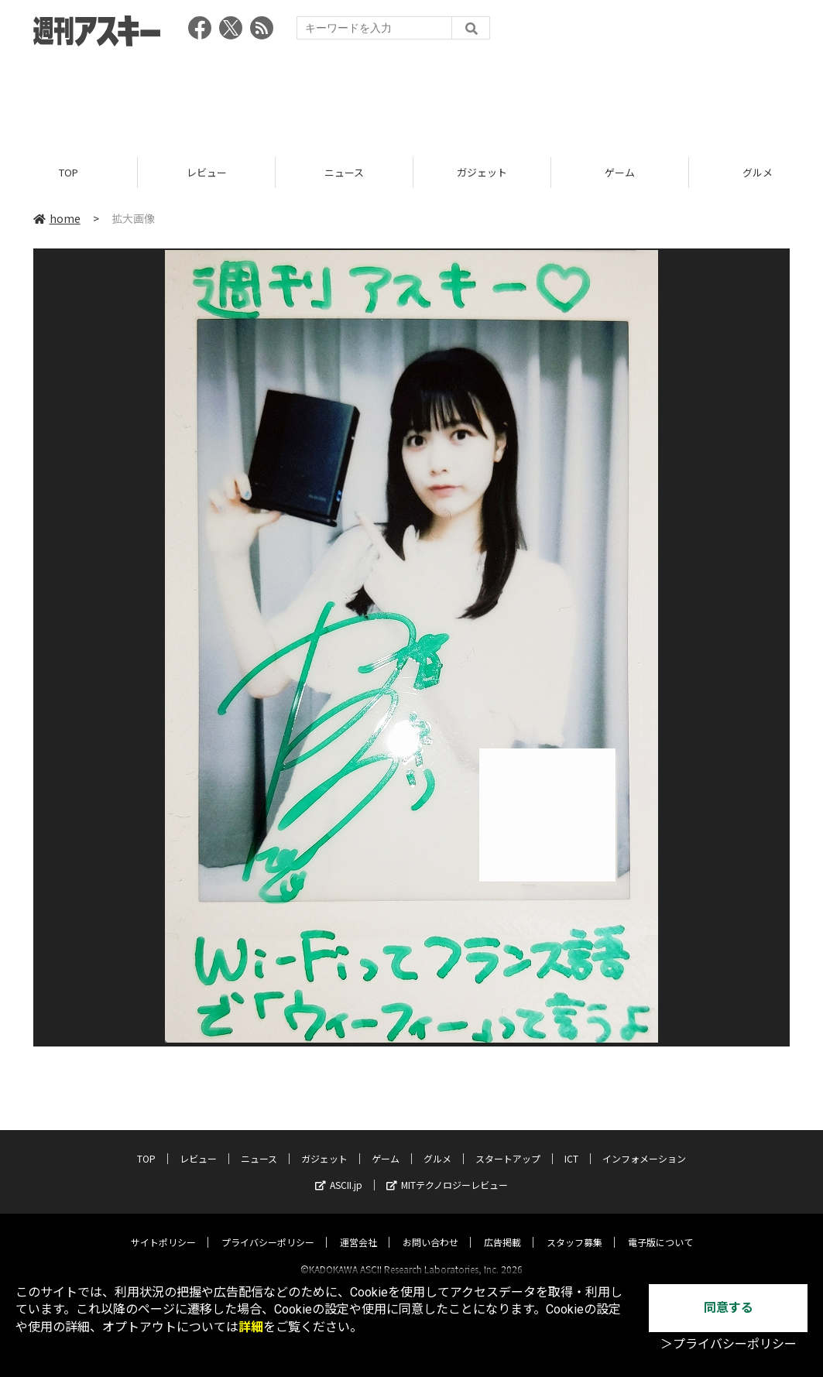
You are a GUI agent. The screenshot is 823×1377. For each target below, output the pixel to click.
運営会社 (358, 1228)
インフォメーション (644, 1144)
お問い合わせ (430, 1228)
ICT (571, 1144)
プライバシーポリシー (267, 1228)
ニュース (344, 172)
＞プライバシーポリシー (728, 1344)
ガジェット (482, 172)
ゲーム (620, 172)
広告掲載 (502, 1228)
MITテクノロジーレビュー (447, 1170)
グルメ (437, 1144)
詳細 (250, 1327)
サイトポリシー (163, 1228)
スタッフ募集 (574, 1228)
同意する (728, 1307)
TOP (68, 172)
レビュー (207, 172)
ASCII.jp (338, 1170)
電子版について (660, 1228)
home (57, 218)
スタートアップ (507, 1144)
